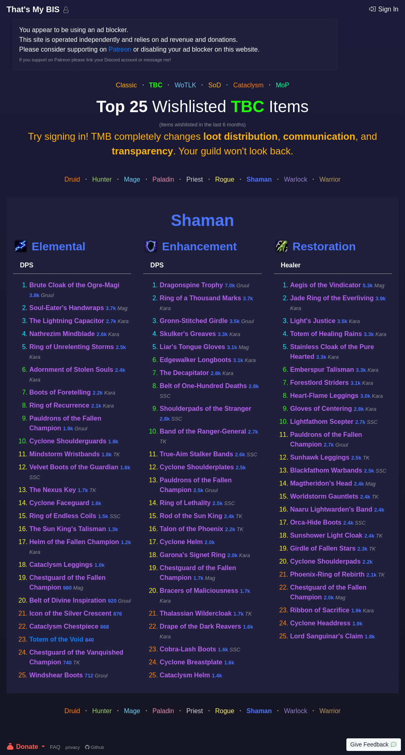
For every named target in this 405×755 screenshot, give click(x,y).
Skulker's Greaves (188, 333)
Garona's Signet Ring (192, 554)
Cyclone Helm (181, 541)
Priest (194, 179)
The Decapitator (184, 372)
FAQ (55, 747)
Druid (72, 179)
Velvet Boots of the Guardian (73, 467)
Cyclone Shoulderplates (197, 467)
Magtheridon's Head (321, 483)
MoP (282, 85)
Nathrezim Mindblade (62, 333)
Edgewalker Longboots (195, 359)
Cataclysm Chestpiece (64, 626)
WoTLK (185, 85)
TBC (155, 85)
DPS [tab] (26, 265)
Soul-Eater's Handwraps (66, 307)
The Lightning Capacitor (66, 320)
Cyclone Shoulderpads (325, 561)
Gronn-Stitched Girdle (194, 320)
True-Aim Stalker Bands (196, 454)
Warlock (295, 179)
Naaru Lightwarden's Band (331, 509)
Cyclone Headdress (320, 623)
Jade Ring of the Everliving (332, 298)
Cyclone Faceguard (59, 502)
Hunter (102, 179)
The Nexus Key (52, 489)
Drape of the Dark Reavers (200, 626)
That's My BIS (34, 9)
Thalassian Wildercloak (196, 613)
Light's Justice (312, 320)
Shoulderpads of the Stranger (205, 408)
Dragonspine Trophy (191, 285)
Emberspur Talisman (322, 369)
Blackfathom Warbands (326, 470)
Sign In (383, 9)
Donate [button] (23, 746)
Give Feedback (373, 744)
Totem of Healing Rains (326, 333)
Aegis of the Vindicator (325, 285)
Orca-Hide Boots (316, 522)
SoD (214, 85)
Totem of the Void (56, 639)
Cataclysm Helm (185, 675)
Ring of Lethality (185, 502)
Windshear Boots (56, 675)
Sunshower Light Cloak (326, 535)
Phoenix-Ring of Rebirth (327, 574)
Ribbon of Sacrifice (320, 610)
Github (94, 747)
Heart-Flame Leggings (324, 395)
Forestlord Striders (319, 382)
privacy (73, 747)
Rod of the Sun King (191, 515)
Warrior (330, 179)
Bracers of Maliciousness (199, 590)
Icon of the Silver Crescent (70, 613)
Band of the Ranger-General (203, 431)
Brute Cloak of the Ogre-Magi (74, 285)
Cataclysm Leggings (61, 564)
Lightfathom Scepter (322, 421)
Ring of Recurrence (59, 405)
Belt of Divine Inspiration (67, 600)
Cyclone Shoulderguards (67, 441)
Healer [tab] (291, 265)
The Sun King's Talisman (67, 528)
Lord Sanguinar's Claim (326, 636)
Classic (126, 85)
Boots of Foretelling (60, 392)
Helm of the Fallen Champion (74, 541)
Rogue (224, 179)
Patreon (120, 49)
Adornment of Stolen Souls (71, 369)
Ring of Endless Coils (62, 515)
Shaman (259, 179)
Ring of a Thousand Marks (200, 298)
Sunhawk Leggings (320, 457)
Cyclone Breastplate (191, 662)
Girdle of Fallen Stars (323, 548)
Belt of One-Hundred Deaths (203, 385)
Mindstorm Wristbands (64, 454)
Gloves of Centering (321, 408)
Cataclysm (248, 85)
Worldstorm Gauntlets (324, 496)
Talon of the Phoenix (191, 528)
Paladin (163, 179)
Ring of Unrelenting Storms (71, 346)
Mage (132, 179)
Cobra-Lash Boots (188, 649)
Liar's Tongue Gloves (192, 346)
